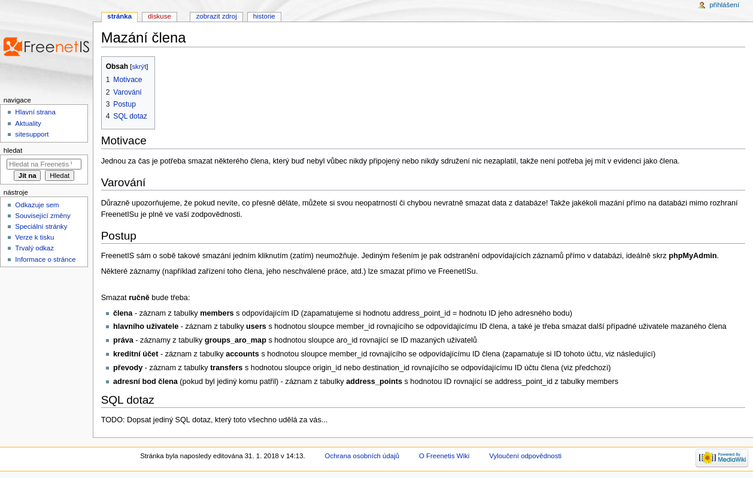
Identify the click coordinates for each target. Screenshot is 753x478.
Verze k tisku (34, 237)
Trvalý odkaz (34, 248)
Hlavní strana (35, 112)
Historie (264, 16)
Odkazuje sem (37, 204)
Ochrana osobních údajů (362, 455)
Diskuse (159, 16)
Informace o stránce (45, 259)
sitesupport (31, 134)
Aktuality (28, 123)
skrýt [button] (139, 66)
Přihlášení (724, 4)
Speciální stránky (41, 226)
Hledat (13, 150)
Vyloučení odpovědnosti (525, 455)
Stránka (119, 16)
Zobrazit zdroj (216, 16)
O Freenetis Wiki (444, 455)
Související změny (42, 215)
